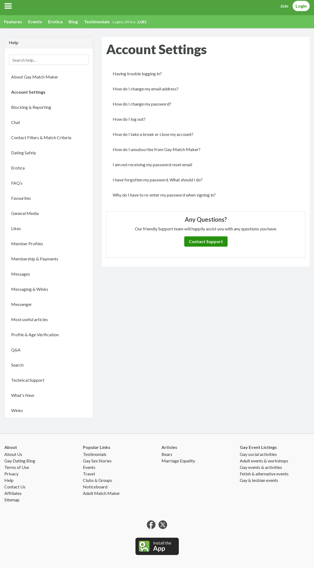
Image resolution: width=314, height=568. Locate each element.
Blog (73, 21)
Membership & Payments (34, 258)
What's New (22, 395)
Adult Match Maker (101, 493)
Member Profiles (27, 243)
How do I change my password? (142, 103)
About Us (13, 454)
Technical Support (27, 380)
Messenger (21, 304)
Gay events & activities (261, 467)
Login (301, 5)
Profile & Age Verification (35, 334)
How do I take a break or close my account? (153, 134)
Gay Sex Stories (97, 460)
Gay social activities (258, 454)
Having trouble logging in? (137, 73)
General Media (25, 213)
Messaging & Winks (29, 289)
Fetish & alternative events (264, 473)
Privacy (11, 473)
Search (17, 364)
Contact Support (206, 241)
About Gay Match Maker (34, 76)
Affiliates (13, 493)
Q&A (16, 349)
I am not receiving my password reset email (152, 164)
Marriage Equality (178, 460)
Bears (166, 454)
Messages (20, 273)
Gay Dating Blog (19, 460)
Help (9, 480)
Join (284, 5)
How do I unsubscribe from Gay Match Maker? (156, 149)
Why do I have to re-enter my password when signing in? (164, 194)
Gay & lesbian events (259, 480)
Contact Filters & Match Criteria (41, 137)
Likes (16, 228)
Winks (17, 410)
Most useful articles (29, 319)
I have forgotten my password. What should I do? (158, 179)
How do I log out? (129, 119)
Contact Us (14, 486)
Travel (89, 473)
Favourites (21, 198)
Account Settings (28, 91)
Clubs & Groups (97, 480)
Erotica (55, 21)
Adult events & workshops (264, 460)
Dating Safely (23, 152)
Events (35, 21)
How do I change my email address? (146, 88)
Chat (15, 122)
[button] (8, 6)
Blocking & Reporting (31, 107)
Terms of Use (16, 467)
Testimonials (97, 21)
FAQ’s (16, 182)
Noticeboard (95, 486)
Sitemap (12, 499)
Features (13, 21)
